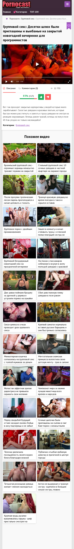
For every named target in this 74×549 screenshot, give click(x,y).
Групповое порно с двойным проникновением (18, 230)
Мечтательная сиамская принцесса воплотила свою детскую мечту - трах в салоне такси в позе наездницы (53, 360)
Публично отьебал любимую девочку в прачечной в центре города (53, 454)
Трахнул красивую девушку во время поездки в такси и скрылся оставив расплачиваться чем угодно (53, 201)
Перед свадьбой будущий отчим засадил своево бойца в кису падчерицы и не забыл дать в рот (18, 424)
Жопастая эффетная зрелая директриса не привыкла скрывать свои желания (18, 391)
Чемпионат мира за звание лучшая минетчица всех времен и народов (51, 391)
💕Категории (20, 11)
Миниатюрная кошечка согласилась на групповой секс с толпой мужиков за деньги (19, 359)
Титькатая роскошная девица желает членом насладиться (18, 485)
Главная (7, 11)
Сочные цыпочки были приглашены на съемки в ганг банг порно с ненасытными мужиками (52, 424)
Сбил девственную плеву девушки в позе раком (50, 294)
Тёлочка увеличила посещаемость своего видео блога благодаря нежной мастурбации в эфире (18, 456)
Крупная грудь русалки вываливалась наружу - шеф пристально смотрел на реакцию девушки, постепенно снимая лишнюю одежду (19, 521)
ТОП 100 (34, 11)
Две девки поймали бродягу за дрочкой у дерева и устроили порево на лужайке (18, 295)
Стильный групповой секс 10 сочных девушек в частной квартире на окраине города (52, 168)
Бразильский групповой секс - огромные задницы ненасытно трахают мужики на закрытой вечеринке (19, 169)
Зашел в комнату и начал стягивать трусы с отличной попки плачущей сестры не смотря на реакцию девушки (52, 233)
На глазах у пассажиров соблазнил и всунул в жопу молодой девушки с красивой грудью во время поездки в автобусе (53, 266)
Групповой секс (23, 125)
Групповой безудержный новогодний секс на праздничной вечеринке (16, 263)
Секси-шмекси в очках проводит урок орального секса (17, 327)
